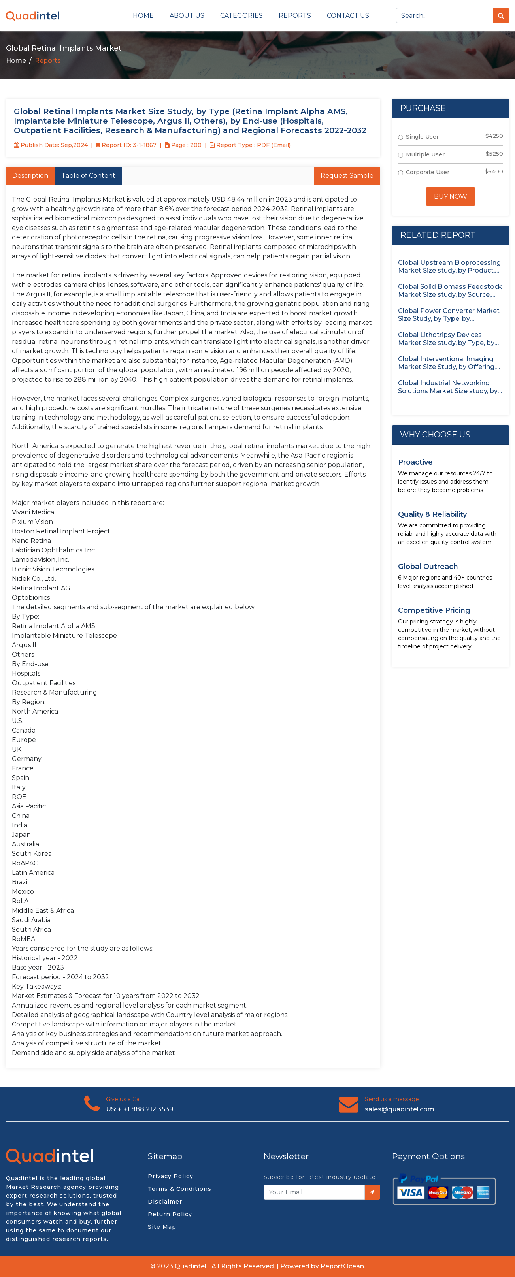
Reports (295, 15)
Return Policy (170, 1214)
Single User (422, 136)
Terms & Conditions (179, 1189)
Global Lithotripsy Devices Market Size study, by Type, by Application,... (446, 339)
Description (30, 175)
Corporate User (427, 172)
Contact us (348, 15)
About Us (187, 15)
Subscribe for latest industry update (320, 1177)
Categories (241, 15)
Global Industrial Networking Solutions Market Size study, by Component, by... (448, 387)
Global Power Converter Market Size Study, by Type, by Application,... (449, 315)
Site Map (162, 1227)
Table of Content (88, 175)
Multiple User (425, 154)
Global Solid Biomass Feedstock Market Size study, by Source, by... (450, 291)
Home (143, 15)
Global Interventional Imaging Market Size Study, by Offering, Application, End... (447, 363)
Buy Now (450, 196)
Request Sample (347, 175)
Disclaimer (165, 1201)
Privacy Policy (170, 1176)
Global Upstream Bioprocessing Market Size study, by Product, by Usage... (449, 267)
